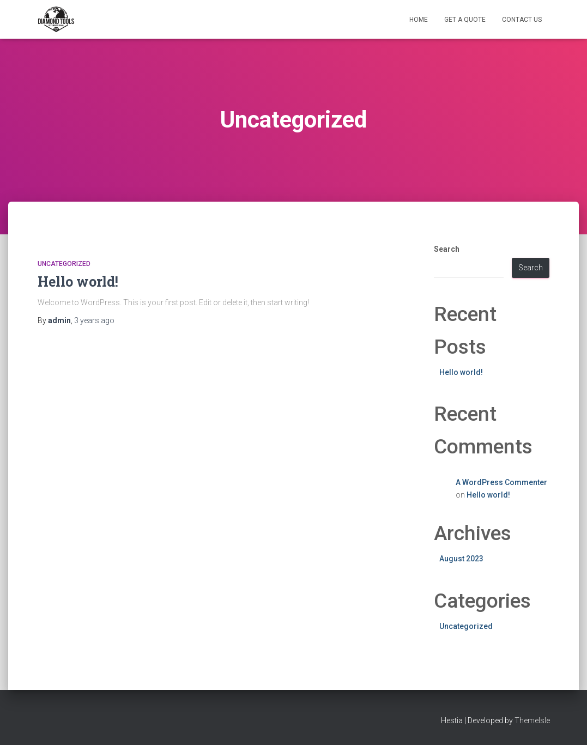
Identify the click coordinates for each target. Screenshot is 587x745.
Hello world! (78, 281)
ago (94, 320)
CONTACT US (522, 19)
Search (446, 249)
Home (418, 19)
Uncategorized (64, 264)
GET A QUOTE (465, 19)
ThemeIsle (532, 720)
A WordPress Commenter (501, 482)
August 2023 (461, 558)
